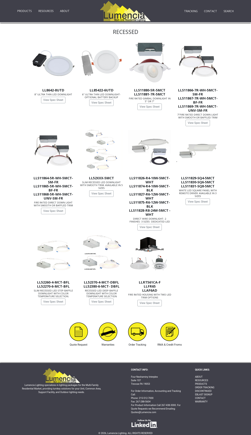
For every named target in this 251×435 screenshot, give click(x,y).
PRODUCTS (24, 11)
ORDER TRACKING (204, 387)
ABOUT (64, 11)
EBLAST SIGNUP (203, 394)
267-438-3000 (168, 405)
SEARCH (229, 11)
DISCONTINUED (203, 391)
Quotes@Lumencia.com (143, 412)
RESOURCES (46, 11)
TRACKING (191, 11)
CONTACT (210, 11)
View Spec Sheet (53, 100)
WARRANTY (201, 401)
